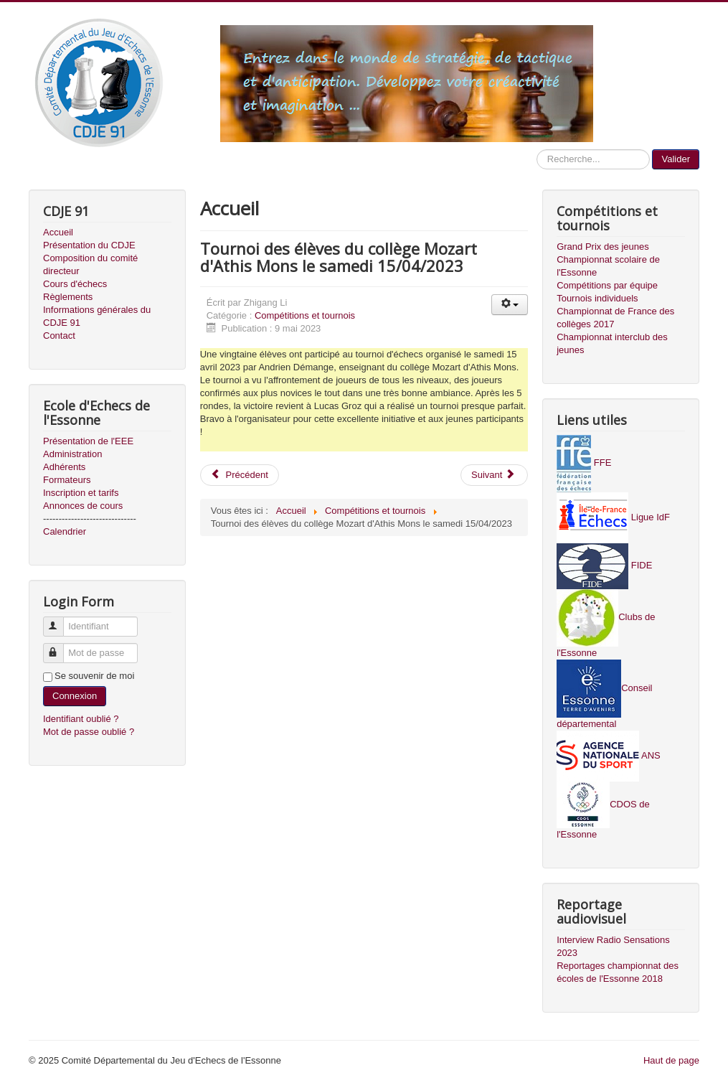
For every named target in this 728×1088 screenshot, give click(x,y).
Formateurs (66, 479)
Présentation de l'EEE (88, 441)
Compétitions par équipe (607, 285)
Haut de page (671, 1060)
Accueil (58, 232)
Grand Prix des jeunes (603, 246)
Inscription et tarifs (81, 492)
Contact (59, 335)
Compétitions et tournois (305, 315)
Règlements (68, 296)
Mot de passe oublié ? (88, 731)
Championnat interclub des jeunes (612, 343)
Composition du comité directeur (90, 264)
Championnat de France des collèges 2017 (615, 317)
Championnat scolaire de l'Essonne (608, 266)
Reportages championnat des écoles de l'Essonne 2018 (618, 972)
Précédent (239, 474)
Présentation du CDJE (89, 245)
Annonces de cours (83, 505)
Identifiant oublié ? (81, 718)
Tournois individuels (597, 298)
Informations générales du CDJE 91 (97, 316)
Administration (72, 454)
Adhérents (64, 466)
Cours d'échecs (75, 283)
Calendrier (64, 531)
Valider (675, 159)
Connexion (74, 695)
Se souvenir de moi (94, 675)
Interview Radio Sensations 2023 (613, 946)
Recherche (536, 149)
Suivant (493, 474)
